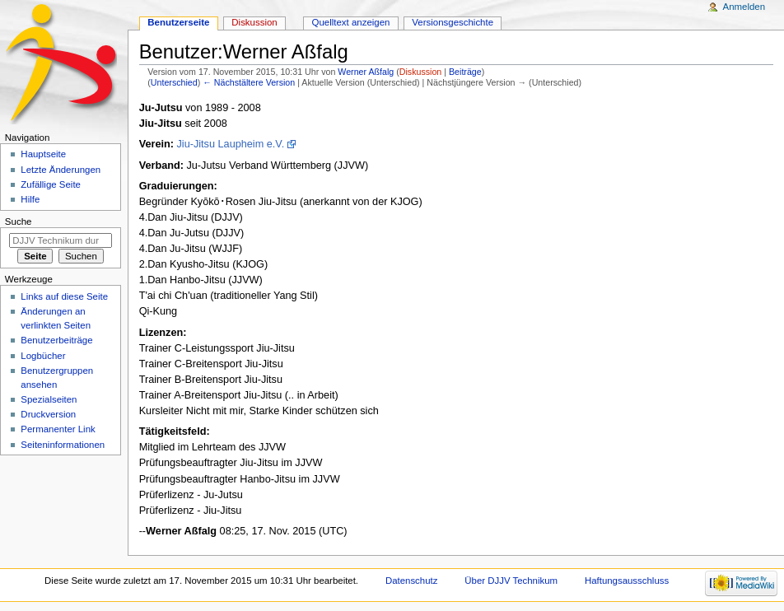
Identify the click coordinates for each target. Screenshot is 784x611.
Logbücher (43, 356)
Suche (18, 221)
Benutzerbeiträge (56, 340)
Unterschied (174, 82)
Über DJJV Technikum (511, 580)
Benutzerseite (178, 22)
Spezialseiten (49, 399)
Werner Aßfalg (181, 531)
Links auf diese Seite (64, 296)
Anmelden (744, 7)
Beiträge (465, 72)
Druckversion (48, 414)
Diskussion (420, 72)
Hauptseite (43, 154)
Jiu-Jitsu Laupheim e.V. (230, 144)
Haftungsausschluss (627, 580)
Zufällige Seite (51, 184)
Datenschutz (411, 580)
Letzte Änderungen (60, 170)
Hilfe (30, 199)
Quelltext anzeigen (351, 22)
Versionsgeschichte (452, 22)
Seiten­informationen (63, 445)
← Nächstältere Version (249, 82)
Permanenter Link (58, 429)
